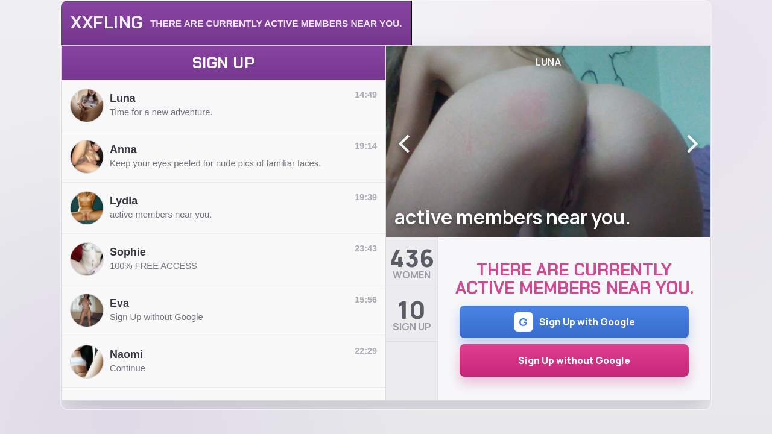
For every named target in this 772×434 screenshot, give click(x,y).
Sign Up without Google (574, 360)
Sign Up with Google (574, 322)
